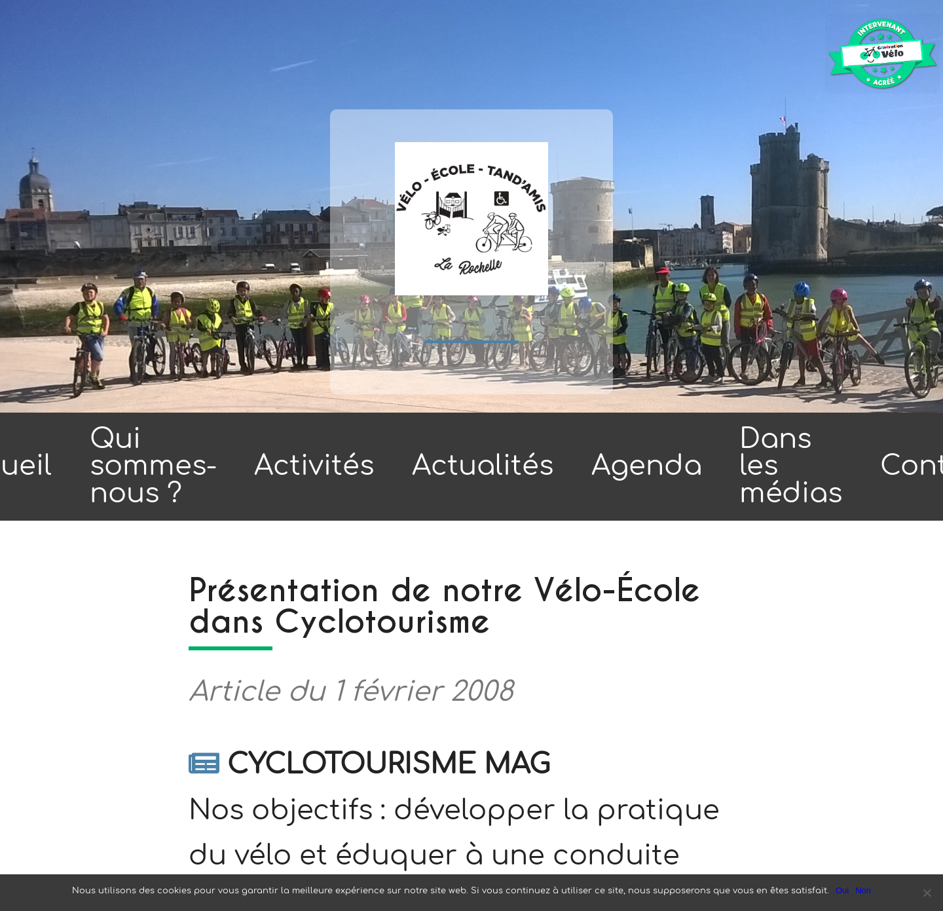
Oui (842, 890)
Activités (314, 466)
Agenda (646, 466)
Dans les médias (790, 466)
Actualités (482, 466)
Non (863, 890)
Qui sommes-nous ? (153, 466)
